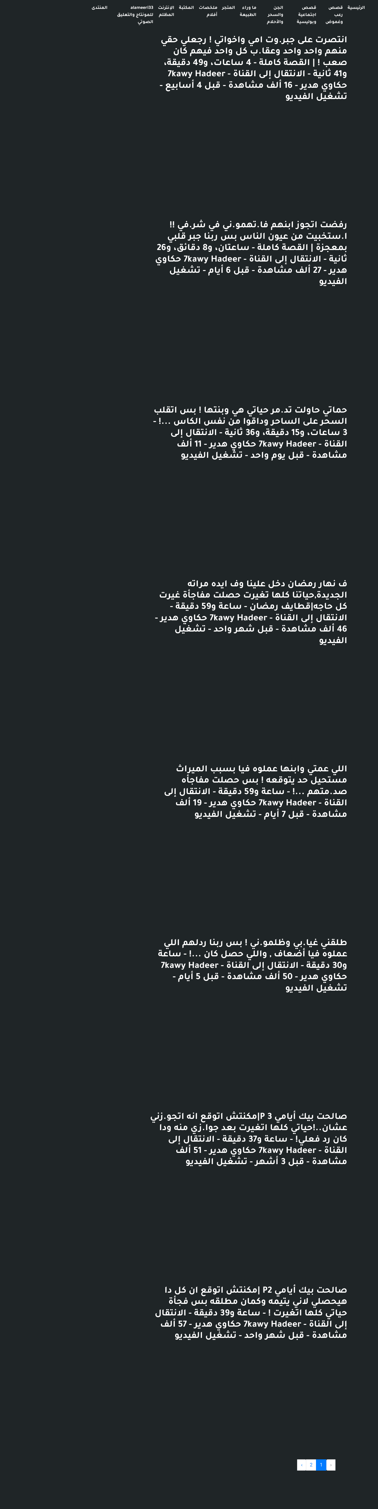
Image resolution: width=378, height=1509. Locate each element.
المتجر (169, 8)
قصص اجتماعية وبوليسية (247, 15)
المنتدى (40, 8)
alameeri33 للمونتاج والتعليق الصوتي (76, 15)
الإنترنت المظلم (107, 12)
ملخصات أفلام (148, 12)
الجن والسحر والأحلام (216, 15)
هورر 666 (331, 15)
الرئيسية (297, 8)
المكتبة (127, 8)
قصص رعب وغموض (275, 15)
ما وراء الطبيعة (188, 12)
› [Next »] (242, 1465)
